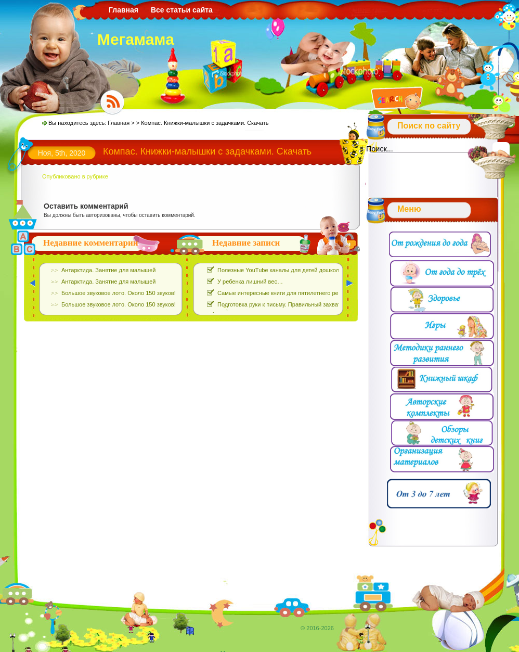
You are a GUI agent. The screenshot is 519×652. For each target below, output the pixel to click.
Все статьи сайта (182, 10)
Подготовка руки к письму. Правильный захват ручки (287, 304)
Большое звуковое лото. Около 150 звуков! (118, 293)
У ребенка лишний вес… (250, 281)
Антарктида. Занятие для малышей (108, 270)
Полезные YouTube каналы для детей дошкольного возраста (298, 270)
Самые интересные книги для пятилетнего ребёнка (285, 293)
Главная (123, 10)
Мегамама (135, 39)
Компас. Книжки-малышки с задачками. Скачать (207, 151)
